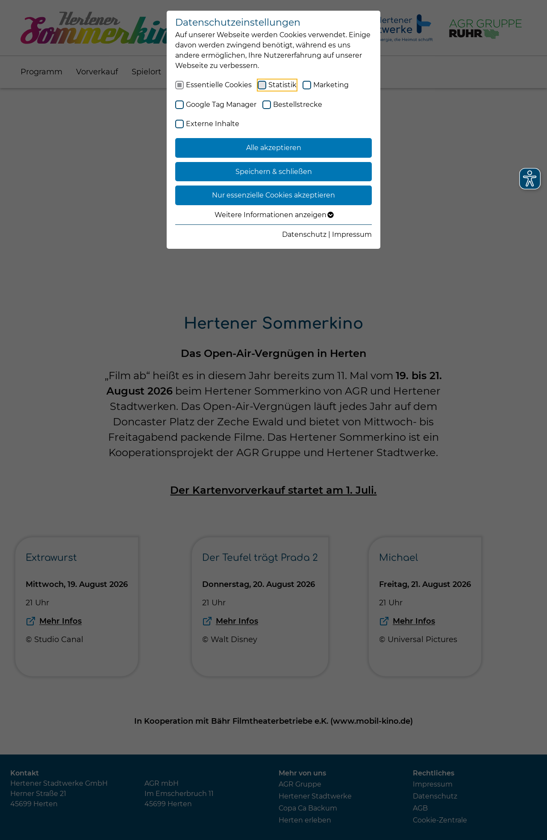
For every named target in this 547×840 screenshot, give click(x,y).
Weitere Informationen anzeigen (274, 215)
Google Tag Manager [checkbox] (221, 104)
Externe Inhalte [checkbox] (212, 124)
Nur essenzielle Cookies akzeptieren (273, 195)
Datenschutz (304, 234)
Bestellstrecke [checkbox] (297, 104)
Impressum (352, 234)
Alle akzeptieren (273, 148)
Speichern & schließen (273, 172)
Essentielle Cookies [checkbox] (219, 85)
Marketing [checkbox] (331, 85)
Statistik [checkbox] (282, 85)
